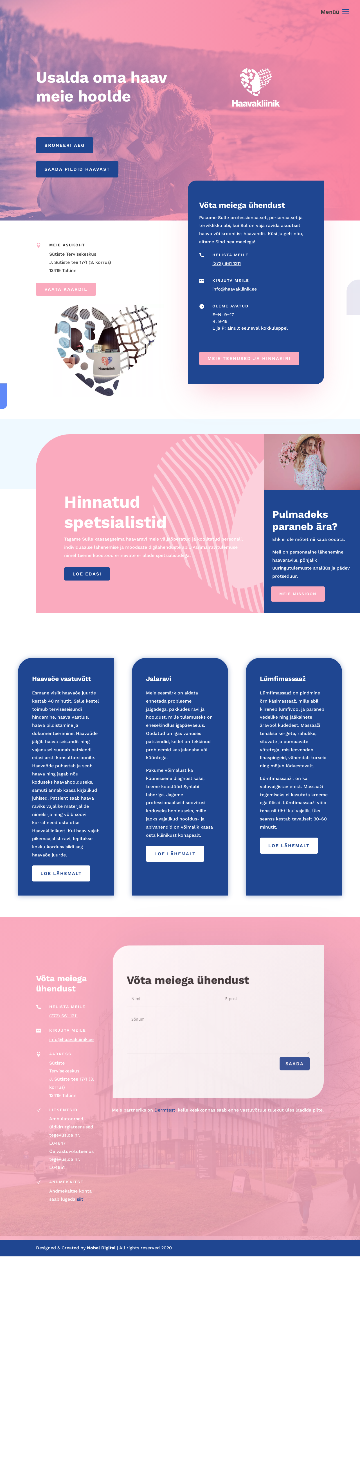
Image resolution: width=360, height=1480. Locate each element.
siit (80, 1199)
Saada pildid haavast (77, 169)
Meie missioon (297, 593)
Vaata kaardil (65, 289)
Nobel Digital (102, 1247)
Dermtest (164, 1110)
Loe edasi (87, 574)
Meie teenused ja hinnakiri (249, 358)
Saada (279, 1067)
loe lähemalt (61, 873)
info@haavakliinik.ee (234, 289)
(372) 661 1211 (226, 263)
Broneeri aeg (64, 145)
